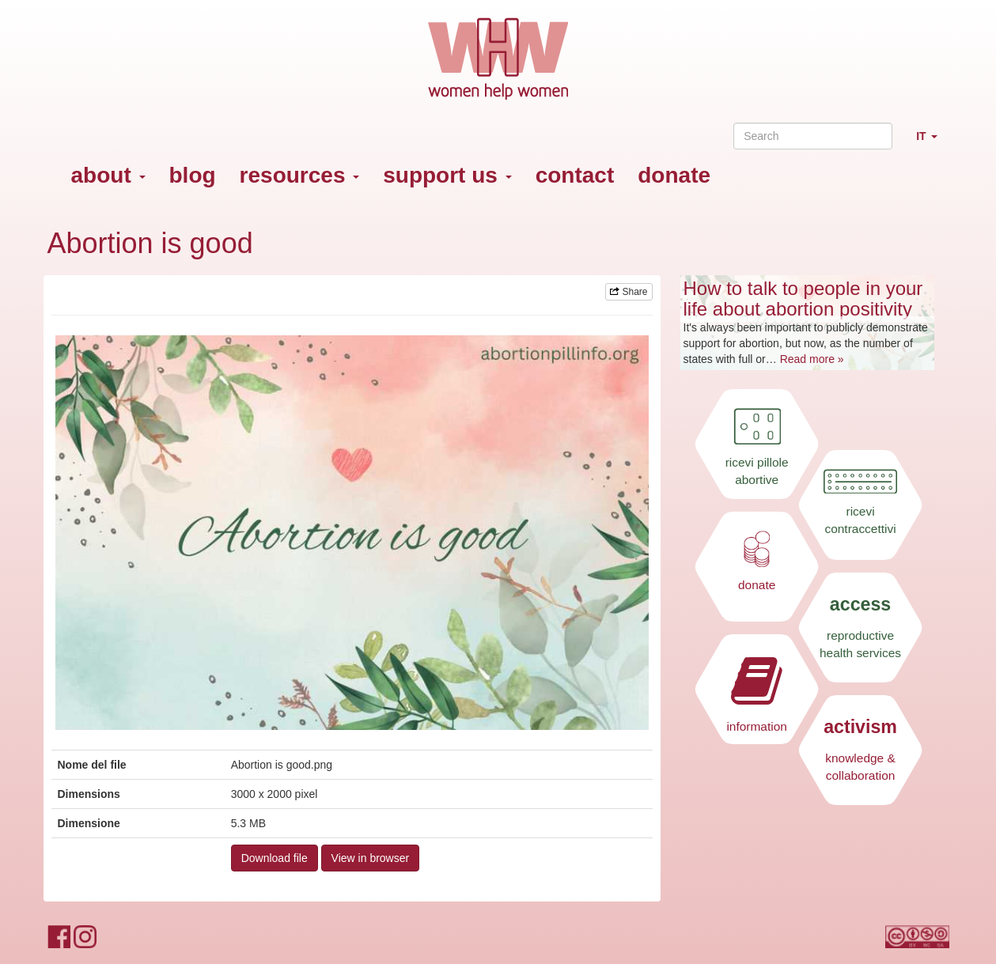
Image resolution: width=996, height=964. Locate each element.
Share (628, 291)
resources (300, 175)
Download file (274, 858)
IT (932, 143)
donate (674, 175)
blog (192, 175)
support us (447, 175)
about (108, 175)
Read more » (812, 359)
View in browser (370, 858)
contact (575, 175)
